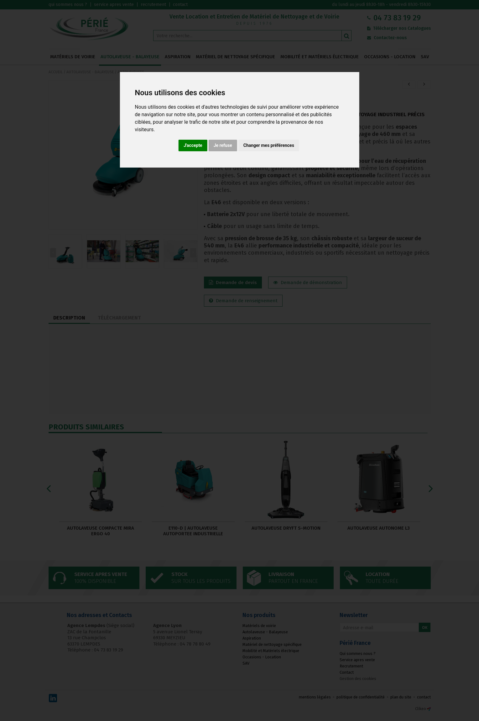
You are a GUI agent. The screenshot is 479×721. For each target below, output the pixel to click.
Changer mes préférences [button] (268, 145)
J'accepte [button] (193, 145)
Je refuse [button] (223, 145)
